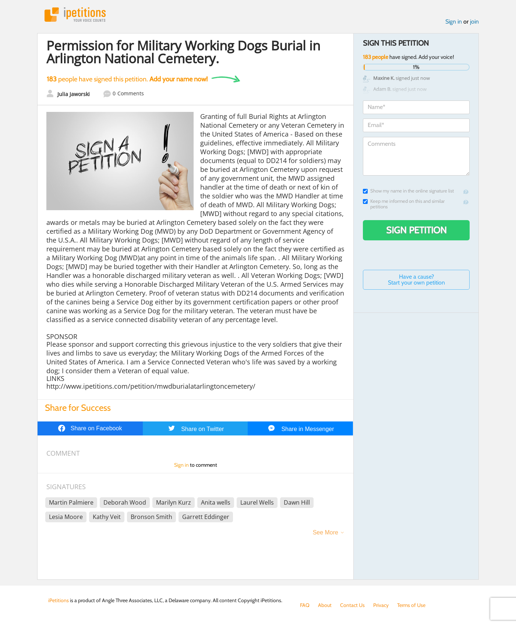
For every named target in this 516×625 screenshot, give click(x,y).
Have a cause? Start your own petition (416, 279)
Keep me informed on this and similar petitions (404, 203)
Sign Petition (416, 230)
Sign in (453, 21)
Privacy (381, 605)
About (325, 605)
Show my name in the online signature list (408, 191)
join (474, 21)
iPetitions (75, 14)
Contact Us (352, 605)
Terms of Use (411, 605)
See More (325, 532)
